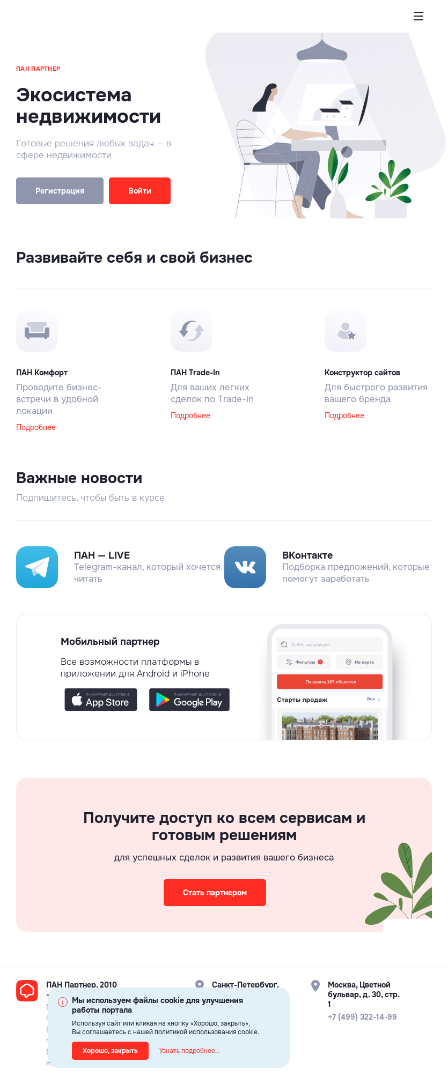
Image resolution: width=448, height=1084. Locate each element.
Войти (139, 191)
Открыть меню (418, 25)
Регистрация (59, 191)
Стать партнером (215, 892)
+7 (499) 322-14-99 (362, 1017)
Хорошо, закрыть (110, 1050)
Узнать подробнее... (189, 1050)
